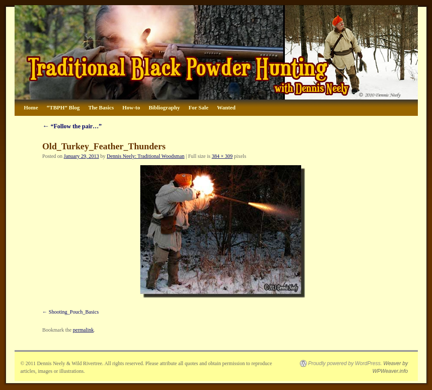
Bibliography (164, 107)
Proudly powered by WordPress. (345, 363)
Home (31, 107)
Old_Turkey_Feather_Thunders (104, 146)
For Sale (198, 107)
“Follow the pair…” (72, 126)
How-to (131, 107)
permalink (83, 330)
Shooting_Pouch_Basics (74, 312)
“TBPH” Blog (63, 107)
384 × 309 (222, 156)
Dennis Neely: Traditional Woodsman (145, 156)
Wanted (226, 107)
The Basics (101, 107)
